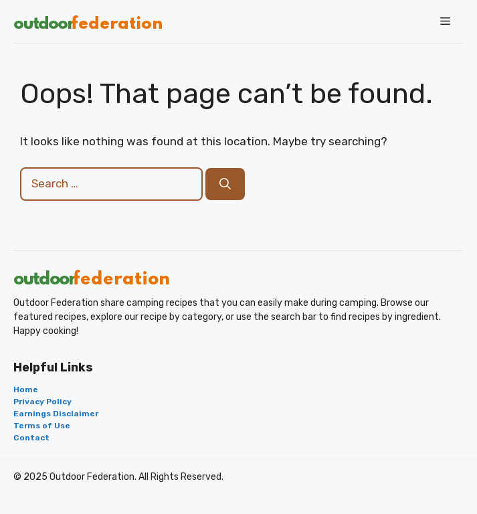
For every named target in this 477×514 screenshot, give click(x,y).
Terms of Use (41, 425)
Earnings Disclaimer (55, 413)
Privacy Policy (42, 401)
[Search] (225, 184)
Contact (31, 437)
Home (25, 389)
